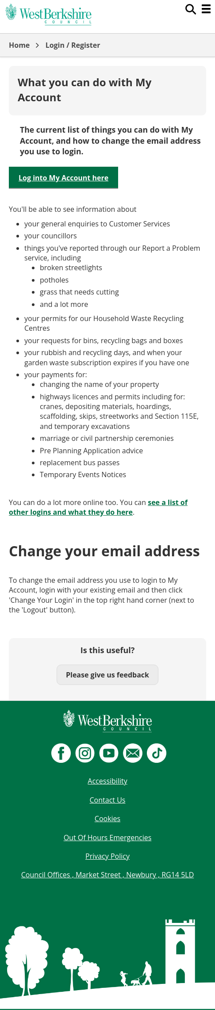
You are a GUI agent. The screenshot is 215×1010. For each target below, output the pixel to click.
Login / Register (73, 45)
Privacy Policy (107, 856)
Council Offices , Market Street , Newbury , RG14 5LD (107, 875)
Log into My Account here (63, 178)
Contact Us (108, 800)
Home (19, 45)
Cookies (107, 818)
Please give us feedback (107, 675)
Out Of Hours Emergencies (108, 837)
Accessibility (107, 781)
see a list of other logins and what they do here (98, 507)
